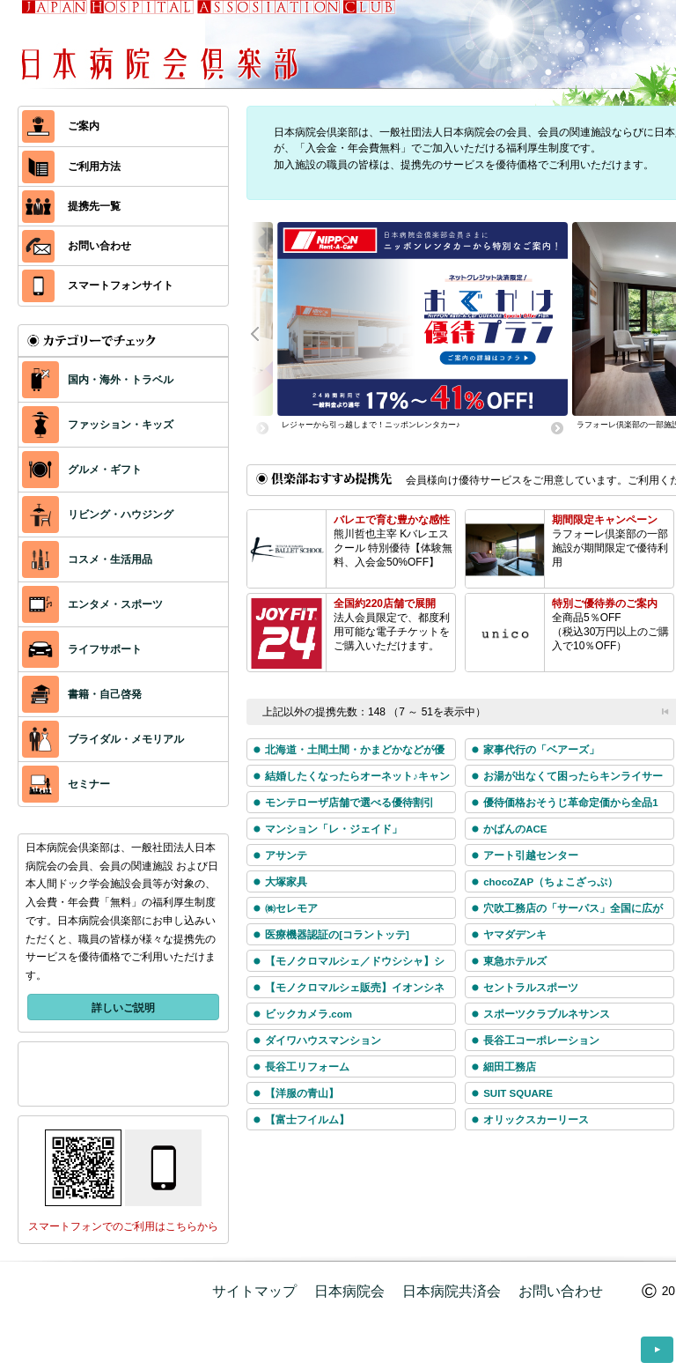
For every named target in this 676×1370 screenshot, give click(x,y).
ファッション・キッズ (97, 424)
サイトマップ (254, 1291)
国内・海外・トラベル (97, 379)
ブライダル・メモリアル (103, 739)
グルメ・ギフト (82, 469)
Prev (264, 332)
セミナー (66, 784)
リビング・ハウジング (97, 514)
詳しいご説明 (123, 1008)
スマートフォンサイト (97, 286)
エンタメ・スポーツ (92, 604)
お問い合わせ (76, 246)
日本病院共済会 (451, 1291)
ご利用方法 (71, 167)
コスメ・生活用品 (87, 559)
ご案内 (60, 126)
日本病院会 (349, 1291)
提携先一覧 (71, 206)
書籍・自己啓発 (82, 694)
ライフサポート (82, 649)
